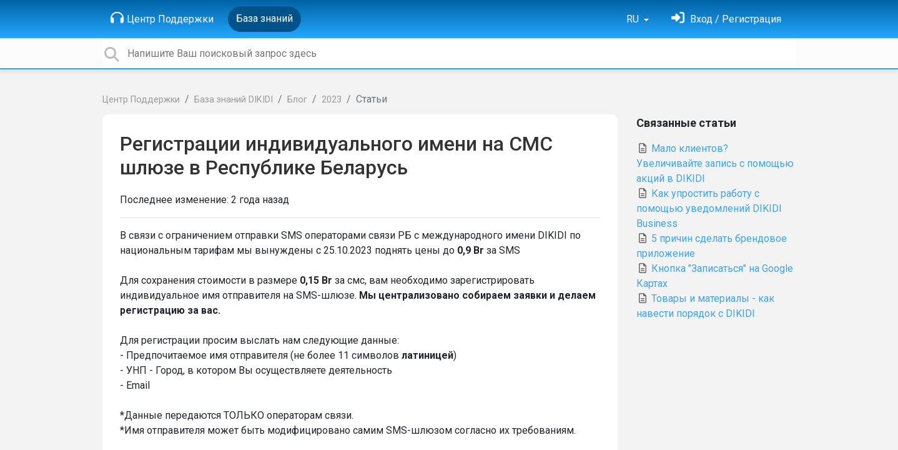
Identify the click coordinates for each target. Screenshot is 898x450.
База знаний (264, 18)
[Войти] (726, 19)
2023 (332, 99)
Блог (297, 99)
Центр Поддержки (162, 18)
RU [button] (633, 19)
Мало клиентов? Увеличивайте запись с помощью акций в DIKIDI (715, 163)
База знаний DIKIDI (233, 99)
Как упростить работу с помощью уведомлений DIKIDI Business (709, 208)
